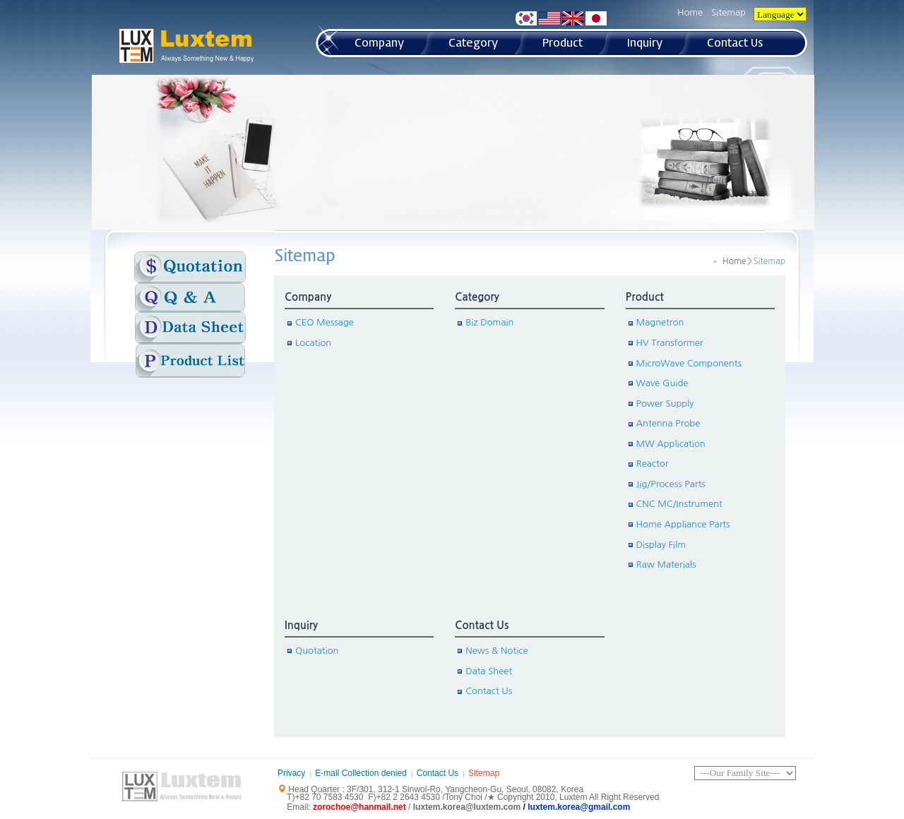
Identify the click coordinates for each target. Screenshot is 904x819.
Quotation (316, 650)
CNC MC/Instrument (679, 503)
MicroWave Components (689, 363)
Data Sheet (488, 671)
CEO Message (324, 322)
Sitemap (728, 12)
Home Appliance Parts (683, 524)
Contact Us (482, 625)
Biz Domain (489, 322)
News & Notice (496, 650)
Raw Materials (666, 564)
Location (313, 342)
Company (308, 297)
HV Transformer (669, 342)
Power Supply (665, 403)
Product (645, 297)
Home (690, 12)
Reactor (652, 463)
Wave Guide (662, 383)
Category (477, 297)
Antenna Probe (668, 423)
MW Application (671, 443)
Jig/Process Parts (671, 484)
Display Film (661, 544)
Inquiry (301, 625)
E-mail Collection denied (360, 773)
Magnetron (660, 322)
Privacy (291, 773)
